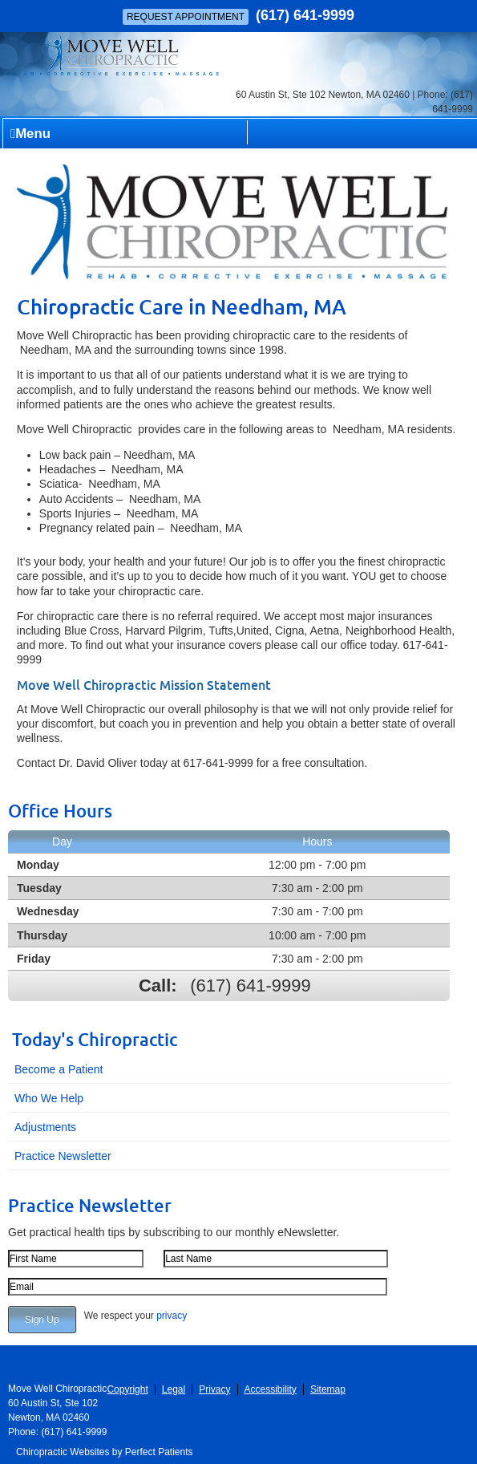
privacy (171, 1315)
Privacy (214, 1389)
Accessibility (271, 1389)
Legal (173, 1389)
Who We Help (48, 1098)
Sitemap (328, 1389)
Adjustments (45, 1127)
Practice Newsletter (62, 1156)
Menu (30, 133)
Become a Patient (58, 1069)
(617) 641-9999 (305, 15)
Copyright (127, 1389)
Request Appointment (186, 16)
